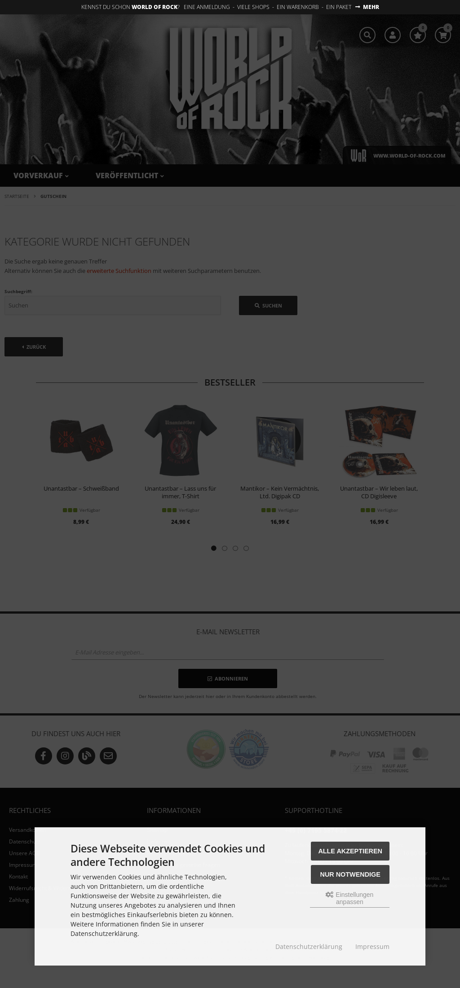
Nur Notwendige (350, 874)
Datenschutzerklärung (308, 946)
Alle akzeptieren (350, 851)
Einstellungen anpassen (349, 898)
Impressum (372, 946)
